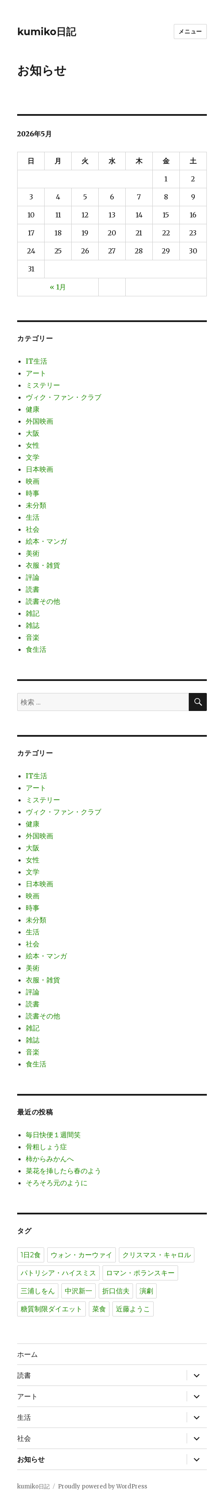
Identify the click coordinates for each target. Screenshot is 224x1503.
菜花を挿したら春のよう (63, 1170)
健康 (32, 409)
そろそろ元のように (57, 1182)
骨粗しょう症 (46, 1146)
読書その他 (43, 601)
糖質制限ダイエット (51, 1309)
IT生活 (36, 361)
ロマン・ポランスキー (140, 1273)
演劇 (146, 1291)
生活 (32, 517)
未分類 (36, 505)
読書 (32, 589)
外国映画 (39, 421)
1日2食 (31, 1255)
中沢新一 (78, 1291)
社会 (32, 529)
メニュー (190, 31)
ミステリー (43, 385)
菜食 (99, 1309)
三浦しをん (38, 1291)
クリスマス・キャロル (156, 1255)
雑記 (32, 613)
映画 (32, 481)
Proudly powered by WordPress (102, 1486)
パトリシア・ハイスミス (58, 1273)
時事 (32, 493)
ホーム (27, 1354)
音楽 (32, 637)
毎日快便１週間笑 (53, 1134)
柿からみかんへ (50, 1158)
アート (36, 373)
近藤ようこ (133, 1309)
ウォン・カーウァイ (81, 1255)
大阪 (32, 433)
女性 (32, 445)
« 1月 (58, 287)
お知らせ (31, 1459)
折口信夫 (116, 1291)
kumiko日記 (46, 32)
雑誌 (32, 625)
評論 (32, 577)
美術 (32, 553)
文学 (32, 457)
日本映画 (39, 469)
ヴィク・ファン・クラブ (63, 397)
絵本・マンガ (46, 541)
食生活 (36, 649)
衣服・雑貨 (43, 565)
